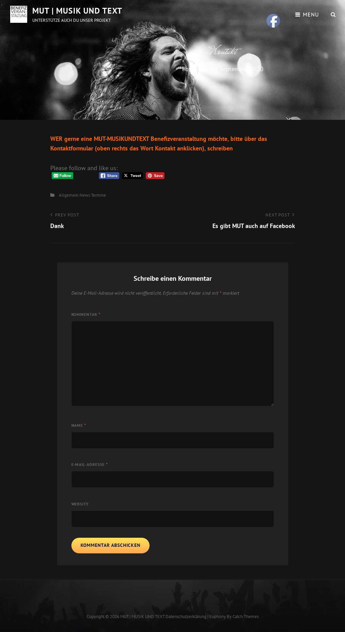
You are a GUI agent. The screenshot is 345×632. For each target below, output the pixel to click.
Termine (98, 195)
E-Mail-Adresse (89, 464)
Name (79, 425)
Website (80, 503)
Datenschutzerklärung (186, 616)
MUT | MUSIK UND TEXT (77, 10)
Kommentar (86, 314)
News (85, 195)
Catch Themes (245, 616)
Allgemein (69, 195)
